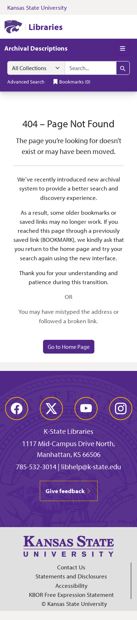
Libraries (46, 26)
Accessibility (71, 585)
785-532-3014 (36, 466)
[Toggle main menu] (122, 48)
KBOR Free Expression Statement (71, 594)
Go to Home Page (69, 346)
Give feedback (69, 491)
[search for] (90, 67)
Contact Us (71, 567)
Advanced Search (25, 81)
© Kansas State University (74, 603)
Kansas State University (37, 7)
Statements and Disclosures (71, 576)
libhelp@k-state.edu (91, 466)
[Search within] (36, 68)
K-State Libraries (68, 431)
